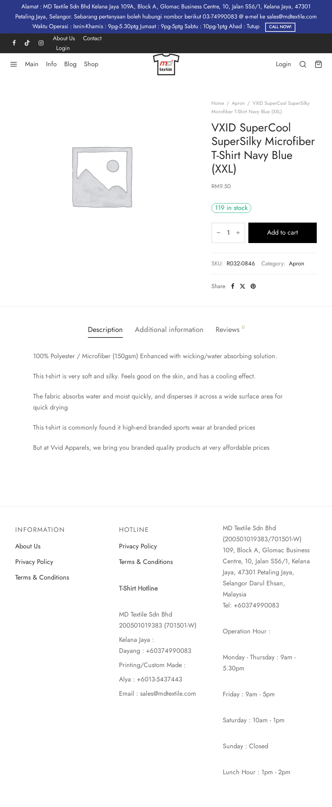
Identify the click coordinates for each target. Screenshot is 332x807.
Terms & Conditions (42, 577)
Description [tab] (105, 329)
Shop (91, 64)
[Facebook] (14, 43)
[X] (242, 286)
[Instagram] (41, 43)
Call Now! (280, 27)
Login (63, 48)
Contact (92, 38)
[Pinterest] (253, 286)
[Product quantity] (228, 233)
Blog (70, 64)
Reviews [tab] (230, 329)
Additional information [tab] (169, 329)
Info (51, 64)
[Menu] (14, 64)
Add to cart (282, 232)
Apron (238, 103)
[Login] (283, 64)
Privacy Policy (34, 562)
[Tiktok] (27, 43)
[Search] (303, 64)
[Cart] (318, 64)
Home (217, 103)
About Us (64, 38)
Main (32, 64)
